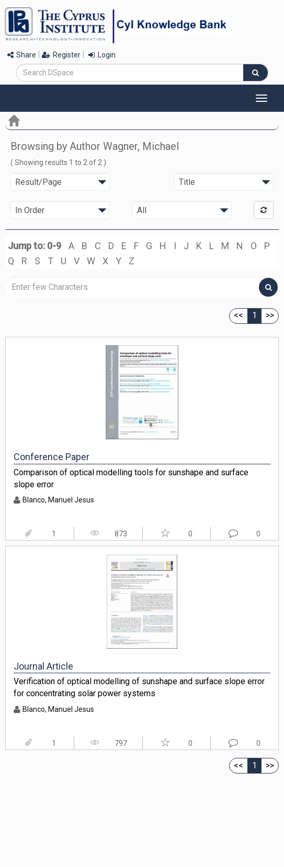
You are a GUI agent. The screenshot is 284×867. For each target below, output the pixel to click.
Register (61, 55)
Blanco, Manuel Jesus (58, 500)
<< (238, 315)
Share (21, 55)
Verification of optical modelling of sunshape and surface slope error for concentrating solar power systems (139, 687)
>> (270, 315)
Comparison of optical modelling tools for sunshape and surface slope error (131, 478)
